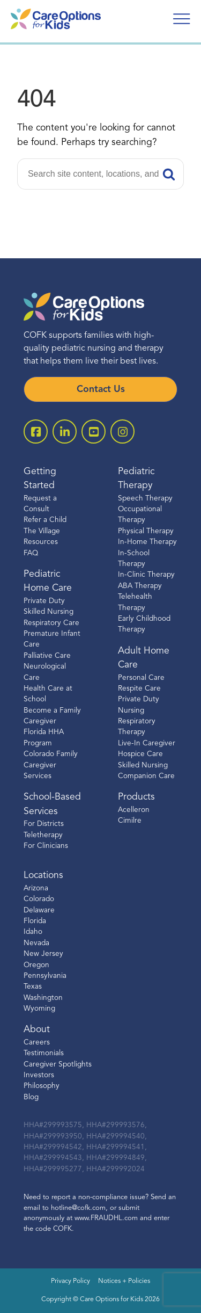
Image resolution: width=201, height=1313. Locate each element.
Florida (35, 921)
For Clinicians (46, 846)
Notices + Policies (124, 1281)
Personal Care (141, 677)
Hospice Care (140, 754)
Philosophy (41, 1086)
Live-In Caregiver (146, 743)
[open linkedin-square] (65, 431)
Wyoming (39, 1008)
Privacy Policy (70, 1281)
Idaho (33, 931)
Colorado (39, 899)
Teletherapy (43, 835)
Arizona (36, 888)
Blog (31, 1097)
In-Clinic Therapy (146, 574)
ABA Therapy (140, 586)
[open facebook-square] (36, 431)
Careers (37, 1042)
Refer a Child (45, 520)
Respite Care (139, 688)
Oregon (36, 965)
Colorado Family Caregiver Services (51, 765)
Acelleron (134, 810)
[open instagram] (122, 431)
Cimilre (130, 820)
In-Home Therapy (147, 542)
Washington (43, 998)
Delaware (39, 910)
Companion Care (146, 776)
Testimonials (44, 1053)
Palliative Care (47, 655)
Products (136, 797)
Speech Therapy (145, 498)
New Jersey (43, 954)
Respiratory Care (51, 623)
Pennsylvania (45, 976)
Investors (39, 1075)
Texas (33, 986)
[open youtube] (93, 431)
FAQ (31, 553)
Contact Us (101, 389)
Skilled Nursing (143, 765)
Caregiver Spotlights (58, 1064)
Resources (41, 542)
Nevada (36, 943)
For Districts (44, 824)
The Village (42, 531)
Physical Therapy (146, 531)
